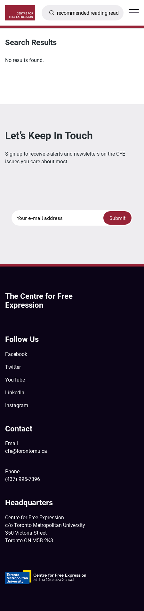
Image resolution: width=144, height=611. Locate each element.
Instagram (16, 405)
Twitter (13, 367)
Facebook (16, 354)
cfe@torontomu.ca (26, 451)
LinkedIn (14, 393)
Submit (117, 218)
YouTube (15, 380)
